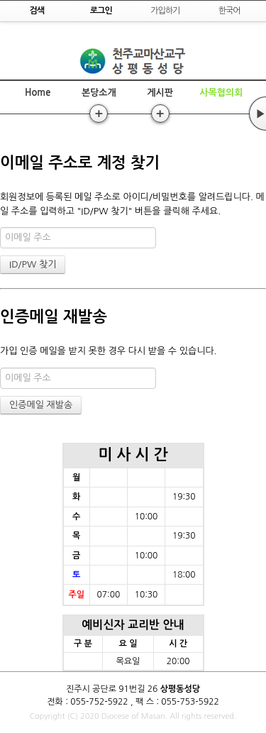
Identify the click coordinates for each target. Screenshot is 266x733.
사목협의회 (221, 92)
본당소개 (99, 92)
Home (37, 92)
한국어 (229, 10)
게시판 (160, 92)
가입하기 (164, 10)
